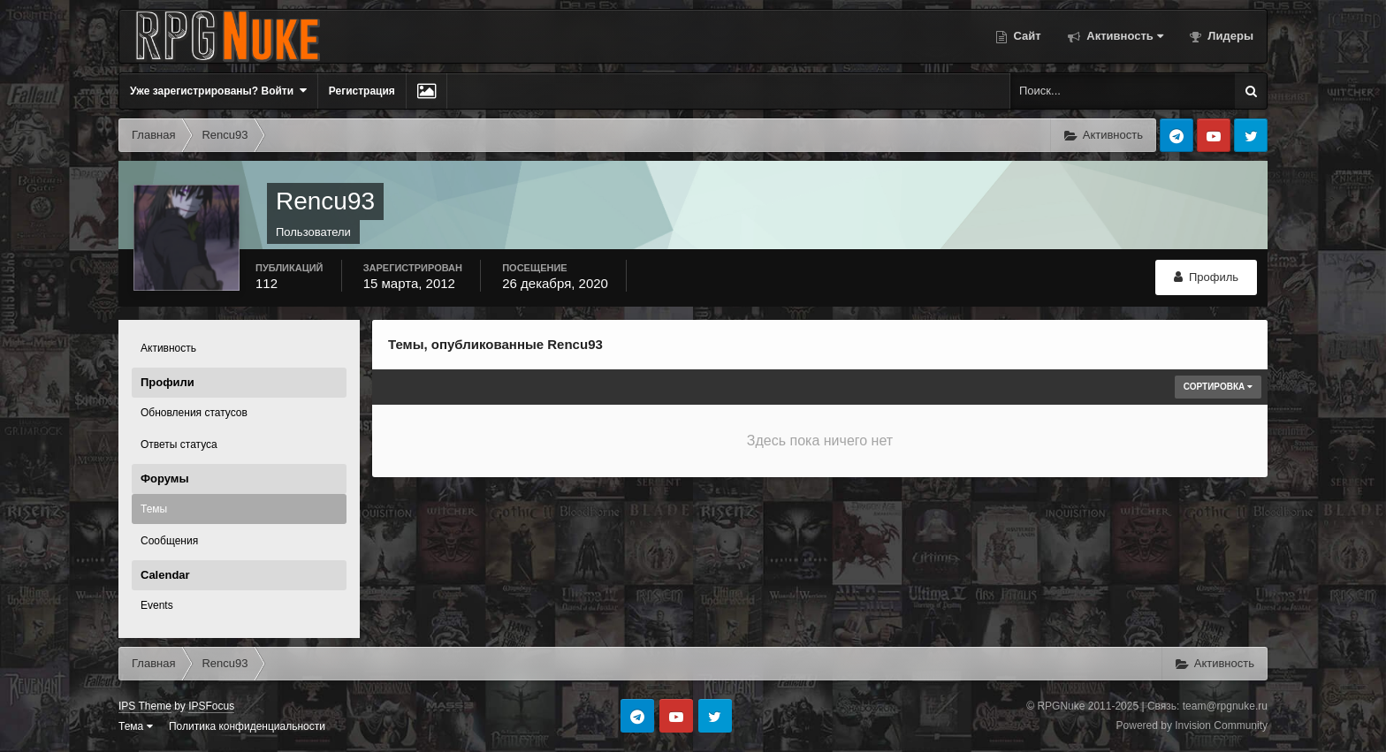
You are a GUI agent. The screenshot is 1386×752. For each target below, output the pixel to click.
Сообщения (169, 541)
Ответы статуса (179, 444)
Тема (135, 726)
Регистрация (362, 91)
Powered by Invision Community (1192, 725)
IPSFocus (211, 706)
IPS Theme (144, 706)
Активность (1123, 35)
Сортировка (1218, 386)
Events (157, 605)
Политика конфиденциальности (247, 726)
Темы (154, 509)
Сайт (1025, 35)
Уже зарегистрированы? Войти (218, 90)
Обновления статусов (194, 412)
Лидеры (1229, 35)
